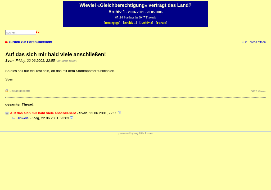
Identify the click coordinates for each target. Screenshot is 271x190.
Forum (161, 23)
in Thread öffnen (255, 42)
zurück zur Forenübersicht (30, 42)
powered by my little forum (136, 133)
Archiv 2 (146, 23)
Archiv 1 (130, 23)
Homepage (112, 23)
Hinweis (22, 118)
